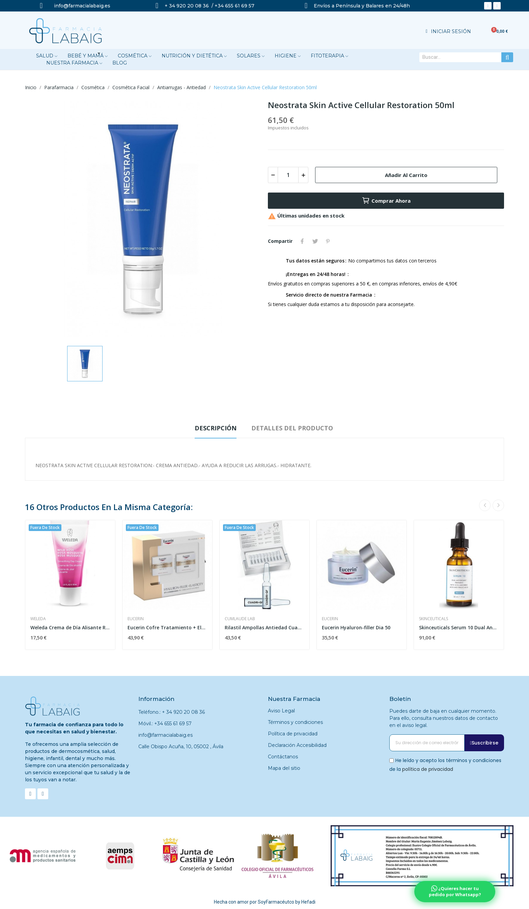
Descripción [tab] (215, 428)
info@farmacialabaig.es (165, 735)
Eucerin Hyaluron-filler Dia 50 (356, 627)
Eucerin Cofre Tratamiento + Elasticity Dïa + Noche (167, 627)
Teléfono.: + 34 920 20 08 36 (171, 712)
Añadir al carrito (406, 175)
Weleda (38, 619)
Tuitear (315, 241)
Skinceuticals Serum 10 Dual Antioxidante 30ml (459, 627)
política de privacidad (427, 768)
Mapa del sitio (284, 768)
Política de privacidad (292, 734)
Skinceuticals (433, 619)
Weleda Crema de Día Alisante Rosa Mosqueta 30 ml (70, 627)
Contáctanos (283, 757)
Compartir (302, 241)
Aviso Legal (281, 711)
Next (498, 505)
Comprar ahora (386, 201)
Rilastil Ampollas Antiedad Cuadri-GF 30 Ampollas (264, 627)
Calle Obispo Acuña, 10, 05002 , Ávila (180, 746)
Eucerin (136, 619)
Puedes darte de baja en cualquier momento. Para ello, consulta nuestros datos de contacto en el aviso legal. (443, 718)
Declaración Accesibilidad (297, 745)
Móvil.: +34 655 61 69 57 (165, 724)
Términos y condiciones (295, 722)
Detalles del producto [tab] (292, 428)
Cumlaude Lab (240, 619)
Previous (485, 505)
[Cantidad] (288, 175)
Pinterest (328, 241)
